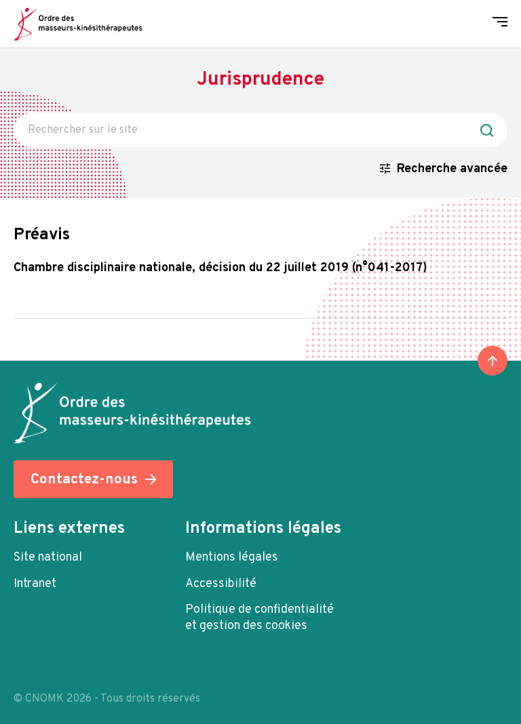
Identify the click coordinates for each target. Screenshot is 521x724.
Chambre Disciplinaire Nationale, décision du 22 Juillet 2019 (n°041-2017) (220, 268)
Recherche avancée (452, 169)
